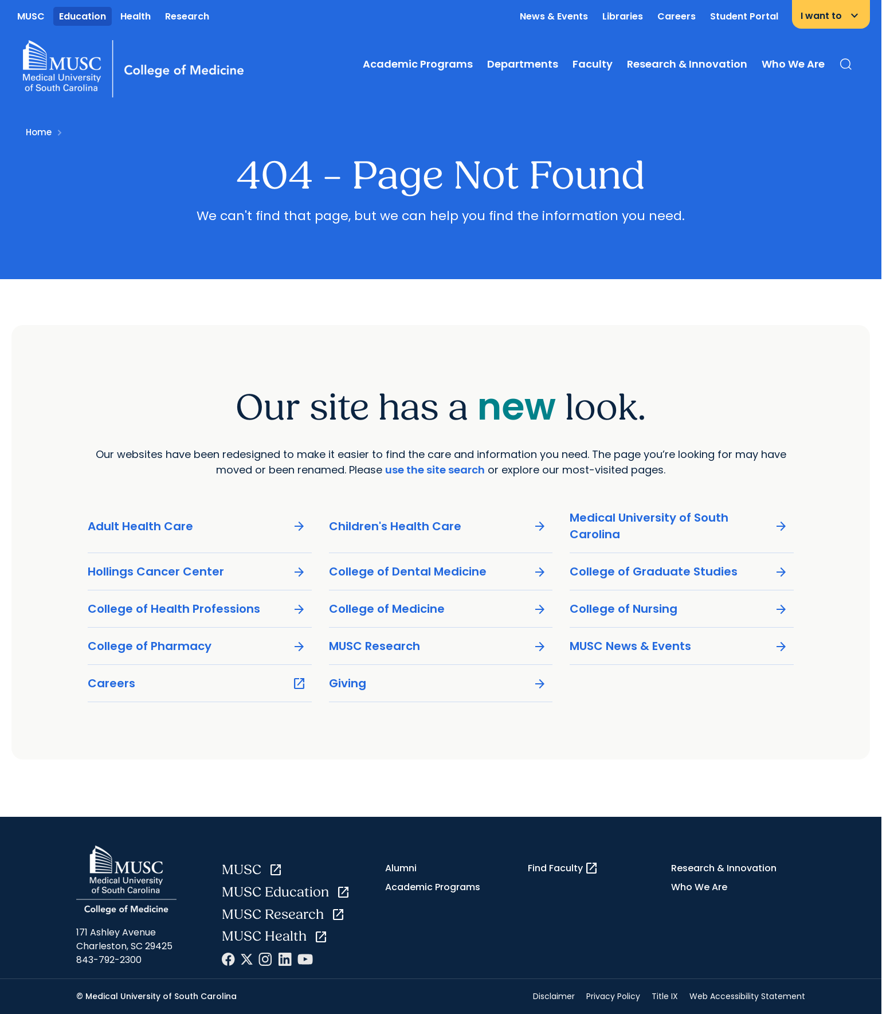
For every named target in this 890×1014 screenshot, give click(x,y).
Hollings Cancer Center (197, 571)
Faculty (593, 64)
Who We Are (793, 64)
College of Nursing (679, 609)
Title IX (665, 996)
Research (187, 16)
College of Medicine (438, 609)
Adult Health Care (197, 526)
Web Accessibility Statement (747, 996)
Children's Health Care (438, 526)
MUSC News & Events (679, 646)
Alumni (401, 868)
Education (82, 16)
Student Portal (744, 16)
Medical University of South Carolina (679, 526)
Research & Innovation (687, 64)
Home (39, 132)
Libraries (622, 16)
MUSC (31, 16)
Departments (522, 64)
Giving (438, 683)
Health (135, 16)
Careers (676, 16)
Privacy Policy (613, 996)
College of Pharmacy (197, 646)
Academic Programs (418, 64)
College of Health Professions (197, 609)
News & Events (554, 16)
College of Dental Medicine (438, 571)
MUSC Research (438, 646)
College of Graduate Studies (679, 571)
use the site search (435, 470)
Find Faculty (563, 868)
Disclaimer (554, 996)
